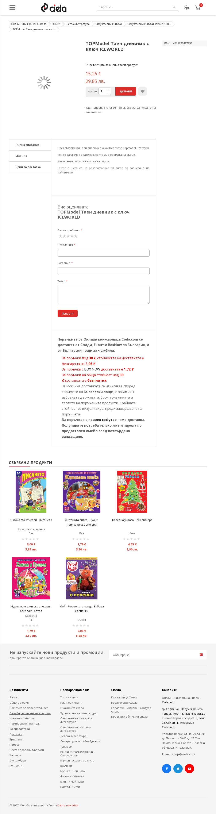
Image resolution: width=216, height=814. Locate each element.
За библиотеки (19, 729)
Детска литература (78, 24)
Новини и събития (21, 718)
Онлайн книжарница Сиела (28, 24)
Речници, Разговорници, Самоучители (76, 753)
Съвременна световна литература (75, 729)
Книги (56, 24)
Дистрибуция (18, 760)
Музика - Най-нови (72, 771)
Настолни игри (70, 787)
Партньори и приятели (24, 723)
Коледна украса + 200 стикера (132, 520)
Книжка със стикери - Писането (31, 520)
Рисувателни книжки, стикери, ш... (149, 24)
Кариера (15, 755)
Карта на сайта (67, 805)
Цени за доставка (28, 167)
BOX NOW (92, 369)
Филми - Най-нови (72, 776)
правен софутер (102, 419)
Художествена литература (78, 713)
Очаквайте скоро (72, 708)
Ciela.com (168, 702)
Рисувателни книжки (109, 24)
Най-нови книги (70, 702)
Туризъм (66, 746)
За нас (13, 697)
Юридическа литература (77, 760)
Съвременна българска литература (76, 720)
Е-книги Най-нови (72, 781)
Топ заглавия (69, 697)
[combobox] (137, 7)
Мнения (21, 156)
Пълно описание (27, 145)
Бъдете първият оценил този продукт (112, 65)
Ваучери (66, 766)
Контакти (15, 765)
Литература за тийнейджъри (80, 741)
